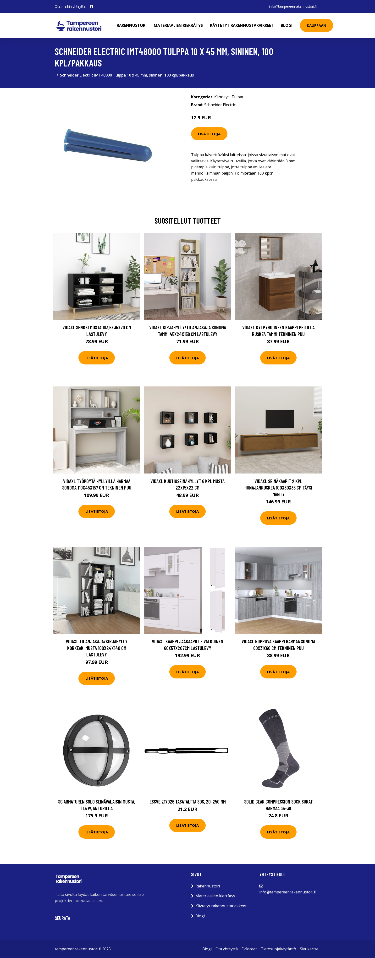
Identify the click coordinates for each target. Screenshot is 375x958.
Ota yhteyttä (226, 949)
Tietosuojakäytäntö (278, 949)
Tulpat (237, 96)
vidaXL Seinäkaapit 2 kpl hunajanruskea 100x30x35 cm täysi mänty (278, 487)
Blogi (287, 25)
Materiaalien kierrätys (178, 25)
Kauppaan (317, 25)
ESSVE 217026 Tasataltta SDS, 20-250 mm (187, 801)
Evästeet (249, 949)
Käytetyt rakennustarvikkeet (242, 25)
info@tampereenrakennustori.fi (292, 6)
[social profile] (91, 6)
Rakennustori (132, 25)
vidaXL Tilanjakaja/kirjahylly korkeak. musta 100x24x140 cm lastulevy (96, 647)
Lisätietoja (209, 133)
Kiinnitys (222, 96)
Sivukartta (309, 949)
